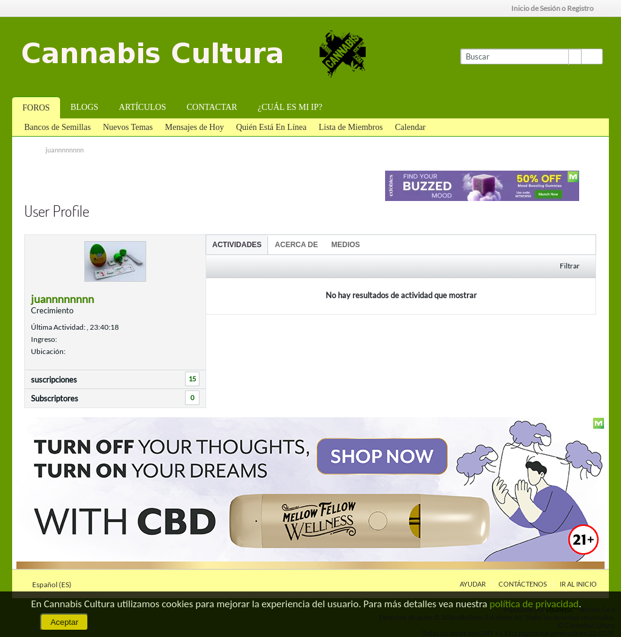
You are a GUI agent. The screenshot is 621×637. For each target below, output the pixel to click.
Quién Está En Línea (271, 127)
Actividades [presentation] (236, 244)
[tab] (237, 244)
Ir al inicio (578, 584)
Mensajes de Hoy (194, 127)
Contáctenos (522, 584)
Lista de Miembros (350, 127)
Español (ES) (55, 584)
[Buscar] (520, 56)
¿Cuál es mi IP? (290, 107)
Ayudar (473, 584)
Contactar (212, 107)
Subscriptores (54, 398)
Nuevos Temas (128, 127)
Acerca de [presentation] (296, 244)
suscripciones (54, 379)
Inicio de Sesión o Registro (556, 8)
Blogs (84, 107)
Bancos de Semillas (57, 127)
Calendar (410, 127)
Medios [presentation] (345, 244)
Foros (36, 107)
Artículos (142, 107)
